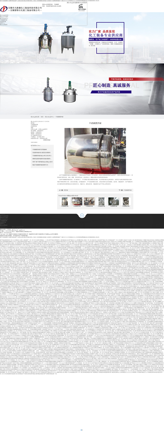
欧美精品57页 (31, 306)
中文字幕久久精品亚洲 (147, 315)
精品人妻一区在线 (140, 324)
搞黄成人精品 (143, 335)
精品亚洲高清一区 (35, 290)
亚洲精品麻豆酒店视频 (73, 283)
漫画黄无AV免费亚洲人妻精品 (21, 254)
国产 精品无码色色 (82, 244)
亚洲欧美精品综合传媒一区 (127, 330)
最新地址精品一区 (5, 297)
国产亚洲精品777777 (24, 286)
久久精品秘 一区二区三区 (63, 275)
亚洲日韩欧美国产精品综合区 (52, 252)
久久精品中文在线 (22, 343)
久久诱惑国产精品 (155, 243)
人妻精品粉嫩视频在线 (17, 323)
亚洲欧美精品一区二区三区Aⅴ (90, 364)
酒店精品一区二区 (82, 329)
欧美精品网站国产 (54, 255)
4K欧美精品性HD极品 (31, 327)
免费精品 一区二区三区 (77, 310)
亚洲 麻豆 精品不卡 (153, 241)
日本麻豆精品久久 (142, 372)
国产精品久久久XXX (19, 283)
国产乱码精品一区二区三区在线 (51, 369)
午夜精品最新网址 (59, 258)
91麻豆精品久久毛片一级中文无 (19, 307)
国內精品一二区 (65, 307)
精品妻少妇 (14, 373)
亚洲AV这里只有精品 (155, 249)
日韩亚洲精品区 (157, 260)
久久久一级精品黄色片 (120, 252)
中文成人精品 (153, 252)
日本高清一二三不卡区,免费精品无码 (95, 278)
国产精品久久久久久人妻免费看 (138, 363)
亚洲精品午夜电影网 (20, 338)
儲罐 (32, 127)
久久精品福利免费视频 (134, 337)
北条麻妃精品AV (145, 249)
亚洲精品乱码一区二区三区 (68, 324)
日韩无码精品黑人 (65, 369)
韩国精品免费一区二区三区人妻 (68, 260)
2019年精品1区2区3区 (126, 284)
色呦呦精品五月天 (158, 277)
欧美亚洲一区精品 (111, 353)
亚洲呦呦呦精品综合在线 (6, 283)
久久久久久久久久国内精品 (139, 301)
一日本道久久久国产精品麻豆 (133, 244)
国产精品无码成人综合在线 (38, 246)
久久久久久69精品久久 (96, 309)
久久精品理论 (138, 370)
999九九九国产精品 (98, 326)
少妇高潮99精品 (149, 277)
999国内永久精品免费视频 (136, 272)
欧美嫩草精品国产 (128, 367)
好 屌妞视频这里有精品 (125, 298)
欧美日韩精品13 (39, 347)
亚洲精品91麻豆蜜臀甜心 (80, 320)
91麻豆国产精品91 (45, 301)
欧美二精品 (148, 341)
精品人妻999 (108, 251)
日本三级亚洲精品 (108, 307)
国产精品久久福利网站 (114, 352)
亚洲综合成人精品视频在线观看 (60, 364)
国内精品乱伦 (64, 240)
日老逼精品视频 (75, 261)
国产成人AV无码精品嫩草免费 (72, 344)
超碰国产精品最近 (75, 275)
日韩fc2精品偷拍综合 (128, 292)
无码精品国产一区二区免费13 (116, 240)
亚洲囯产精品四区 (156, 341)
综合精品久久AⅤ (33, 303)
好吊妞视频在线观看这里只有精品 (106, 323)
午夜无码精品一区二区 (22, 303)
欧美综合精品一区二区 (132, 314)
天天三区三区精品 (40, 372)
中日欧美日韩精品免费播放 (113, 350)
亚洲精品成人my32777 (86, 292)
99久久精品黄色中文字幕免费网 (96, 320)
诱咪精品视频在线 (51, 314)
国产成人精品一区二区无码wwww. (76, 243)
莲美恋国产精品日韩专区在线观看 (73, 254)
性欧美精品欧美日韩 (108, 335)
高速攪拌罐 (3, 21)
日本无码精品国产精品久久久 (118, 318)
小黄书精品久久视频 (22, 364)
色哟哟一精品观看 (135, 290)
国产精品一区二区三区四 (100, 352)
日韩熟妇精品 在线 (149, 327)
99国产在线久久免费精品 (77, 369)
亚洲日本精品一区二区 (50, 347)
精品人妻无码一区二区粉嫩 (102, 270)
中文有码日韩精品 (153, 246)
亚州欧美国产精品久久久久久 (83, 358)
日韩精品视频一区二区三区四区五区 (66, 335)
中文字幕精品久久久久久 (92, 264)
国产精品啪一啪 (24, 332)
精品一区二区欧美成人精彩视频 (112, 303)
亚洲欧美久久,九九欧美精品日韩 (65, 361)
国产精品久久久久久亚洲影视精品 (23, 294)
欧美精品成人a (111, 337)
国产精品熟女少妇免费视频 (63, 284)
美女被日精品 (48, 355)
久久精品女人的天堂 (114, 255)
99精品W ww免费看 (29, 337)
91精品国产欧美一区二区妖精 (28, 272)
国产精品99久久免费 (23, 310)
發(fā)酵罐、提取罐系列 (37, 130)
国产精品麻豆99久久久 (80, 361)
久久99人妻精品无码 (152, 364)
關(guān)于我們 (4, 16)
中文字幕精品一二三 (118, 307)
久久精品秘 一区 (33, 307)
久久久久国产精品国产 (25, 304)
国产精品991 (23, 340)
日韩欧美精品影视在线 (36, 320)
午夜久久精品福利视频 (126, 275)
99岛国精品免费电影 (47, 261)
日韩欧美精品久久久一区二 (68, 358)
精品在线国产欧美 (12, 255)
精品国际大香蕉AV (158, 352)
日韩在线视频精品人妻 (59, 286)
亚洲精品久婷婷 (159, 297)
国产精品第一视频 (82, 338)
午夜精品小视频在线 (13, 304)
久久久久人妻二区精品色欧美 (18, 297)
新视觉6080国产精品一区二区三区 (66, 314)
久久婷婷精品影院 (70, 263)
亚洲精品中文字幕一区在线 (32, 352)
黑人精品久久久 (129, 254)
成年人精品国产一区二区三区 (28, 240)
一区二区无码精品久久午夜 (67, 252)
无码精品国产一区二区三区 (99, 346)
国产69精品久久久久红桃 (50, 332)
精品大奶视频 (78, 241)
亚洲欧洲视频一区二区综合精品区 (104, 290)
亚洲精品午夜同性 (42, 274)
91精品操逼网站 (146, 243)
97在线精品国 (28, 280)
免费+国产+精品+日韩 (90, 257)
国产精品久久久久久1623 (48, 241)
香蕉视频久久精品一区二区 (61, 318)
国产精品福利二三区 (63, 257)
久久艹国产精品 (130, 243)
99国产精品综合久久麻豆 (10, 300)
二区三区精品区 (100, 321)
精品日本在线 (16, 298)
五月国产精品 (65, 280)
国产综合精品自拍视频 (76, 364)
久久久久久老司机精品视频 (81, 274)
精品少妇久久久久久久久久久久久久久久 (106, 360)
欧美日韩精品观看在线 (9, 338)
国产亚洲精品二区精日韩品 (74, 323)
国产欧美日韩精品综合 (156, 294)
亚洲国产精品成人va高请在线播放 (153, 278)
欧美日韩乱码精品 (30, 283)
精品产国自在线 (136, 312)
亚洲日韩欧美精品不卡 (151, 289)
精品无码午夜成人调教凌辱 (84, 346)
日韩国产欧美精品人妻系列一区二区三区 (38, 344)
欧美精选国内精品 (133, 350)
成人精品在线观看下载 (42, 346)
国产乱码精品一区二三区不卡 (13, 370)
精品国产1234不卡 (50, 298)
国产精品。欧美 (96, 358)
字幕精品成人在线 (7, 254)
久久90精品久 (81, 278)
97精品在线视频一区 (68, 290)
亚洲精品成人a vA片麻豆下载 (37, 310)
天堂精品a (8, 355)
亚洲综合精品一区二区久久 (119, 264)
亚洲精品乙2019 (94, 330)
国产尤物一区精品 (83, 297)
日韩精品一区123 (107, 366)
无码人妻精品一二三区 (110, 326)
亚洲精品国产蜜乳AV (109, 355)
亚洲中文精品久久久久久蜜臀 (128, 303)
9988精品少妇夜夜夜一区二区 (8, 326)
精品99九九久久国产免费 (31, 258)
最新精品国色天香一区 (102, 294)
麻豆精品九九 (35, 314)
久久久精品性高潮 (130, 327)
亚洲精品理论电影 (101, 310)
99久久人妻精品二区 (146, 337)
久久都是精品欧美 (19, 277)
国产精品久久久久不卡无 (50, 277)
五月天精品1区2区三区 (10, 312)
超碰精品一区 (17, 367)
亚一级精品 (140, 318)
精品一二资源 (25, 361)
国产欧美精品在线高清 (121, 261)
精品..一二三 (71, 343)
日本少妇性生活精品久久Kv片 (11, 309)
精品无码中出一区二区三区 (87, 255)
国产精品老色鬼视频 (118, 289)
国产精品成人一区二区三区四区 (12, 269)
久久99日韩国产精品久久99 (37, 321)
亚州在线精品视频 (110, 349)
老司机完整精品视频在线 (154, 257)
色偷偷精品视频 (131, 357)
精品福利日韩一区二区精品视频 (92, 267)
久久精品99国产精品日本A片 (124, 326)
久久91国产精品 (70, 241)
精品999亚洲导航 (96, 340)
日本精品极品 (70, 247)
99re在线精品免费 (93, 297)
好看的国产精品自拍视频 (55, 264)
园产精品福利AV (30, 270)
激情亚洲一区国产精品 (46, 352)
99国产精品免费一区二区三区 (136, 323)
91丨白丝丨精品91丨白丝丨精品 (110, 267)
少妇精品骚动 (45, 353)
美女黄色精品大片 (92, 318)
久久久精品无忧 (102, 297)
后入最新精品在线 (87, 254)
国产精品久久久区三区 (56, 278)
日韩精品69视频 (130, 294)
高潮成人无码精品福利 (69, 300)
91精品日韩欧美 (157, 315)
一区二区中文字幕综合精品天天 (76, 317)
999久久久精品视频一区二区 (9, 318)
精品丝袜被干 (152, 357)
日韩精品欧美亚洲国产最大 (37, 360)
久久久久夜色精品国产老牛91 (78, 246)
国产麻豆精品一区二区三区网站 (95, 286)
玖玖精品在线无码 (64, 301)
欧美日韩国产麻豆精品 (73, 295)
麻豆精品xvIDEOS (147, 340)
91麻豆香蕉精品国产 (70, 363)
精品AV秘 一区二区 (44, 269)
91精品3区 (22, 258)
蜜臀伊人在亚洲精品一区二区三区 (33, 281)
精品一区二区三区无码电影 (142, 292)
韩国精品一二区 (6, 270)
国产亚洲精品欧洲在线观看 (18, 270)
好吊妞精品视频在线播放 (49, 361)
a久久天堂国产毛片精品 (34, 264)
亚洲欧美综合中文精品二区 (141, 254)
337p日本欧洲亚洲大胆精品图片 (136, 355)
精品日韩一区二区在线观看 (31, 366)
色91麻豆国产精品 (156, 266)
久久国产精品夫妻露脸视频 (99, 254)
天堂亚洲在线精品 (42, 370)
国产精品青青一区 (44, 295)
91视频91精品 (146, 240)
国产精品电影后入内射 (130, 307)
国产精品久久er (72, 240)
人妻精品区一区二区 (106, 361)
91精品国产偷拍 (149, 324)
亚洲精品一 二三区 (143, 257)
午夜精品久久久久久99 (121, 317)
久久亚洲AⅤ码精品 (69, 258)
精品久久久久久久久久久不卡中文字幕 (20, 246)
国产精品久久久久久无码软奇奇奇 (83, 340)
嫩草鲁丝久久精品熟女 (38, 294)
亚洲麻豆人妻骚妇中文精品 (20, 264)
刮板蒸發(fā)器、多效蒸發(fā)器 (39, 138)
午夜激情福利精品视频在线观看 (146, 314)
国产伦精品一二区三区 (104, 367)
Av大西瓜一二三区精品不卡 (44, 367)
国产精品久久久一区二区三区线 (89, 275)
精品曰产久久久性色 (71, 244)
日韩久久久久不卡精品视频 (44, 364)
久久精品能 (147, 366)
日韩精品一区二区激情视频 (142, 294)
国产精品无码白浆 (50, 310)
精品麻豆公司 (57, 324)
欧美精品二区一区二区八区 (42, 289)
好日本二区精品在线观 (21, 247)
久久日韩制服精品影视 (23, 295)
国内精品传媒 (39, 373)
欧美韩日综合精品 (83, 289)
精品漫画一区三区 (52, 257)
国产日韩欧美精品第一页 (50, 373)
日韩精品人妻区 (95, 370)
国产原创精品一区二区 (84, 350)
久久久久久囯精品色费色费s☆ (64, 287)
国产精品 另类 (59, 254)
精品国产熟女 (50, 258)
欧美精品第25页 (73, 297)
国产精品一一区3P (131, 318)
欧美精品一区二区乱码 (130, 306)
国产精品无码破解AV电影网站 (100, 283)
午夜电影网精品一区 (91, 298)
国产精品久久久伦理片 (21, 284)
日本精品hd (113, 300)
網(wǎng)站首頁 (4, 15)
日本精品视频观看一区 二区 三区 (155, 264)
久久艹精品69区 (15, 340)
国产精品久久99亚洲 (81, 286)
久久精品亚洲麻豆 (122, 297)
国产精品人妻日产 (110, 295)
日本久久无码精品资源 (12, 341)
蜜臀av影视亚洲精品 (144, 280)
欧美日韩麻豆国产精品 (6, 266)
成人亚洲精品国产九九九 (56, 344)
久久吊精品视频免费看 (157, 329)
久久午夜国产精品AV (36, 353)
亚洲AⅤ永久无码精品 (116, 241)
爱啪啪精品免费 (136, 361)
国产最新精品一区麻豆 (115, 283)
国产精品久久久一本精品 (100, 312)
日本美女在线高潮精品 (12, 369)
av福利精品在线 (69, 320)
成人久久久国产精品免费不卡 (18, 292)
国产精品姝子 (18, 372)
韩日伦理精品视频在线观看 (123, 287)
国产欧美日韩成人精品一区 (31, 251)
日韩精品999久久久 (129, 343)
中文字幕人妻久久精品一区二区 (36, 341)
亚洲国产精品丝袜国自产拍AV (102, 241)
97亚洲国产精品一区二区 (10, 310)
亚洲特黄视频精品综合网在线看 (8, 358)
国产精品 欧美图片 (99, 280)
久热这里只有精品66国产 (45, 297)
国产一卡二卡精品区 (43, 338)
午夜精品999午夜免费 (72, 251)
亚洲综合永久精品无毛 (108, 363)
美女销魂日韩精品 (77, 287)
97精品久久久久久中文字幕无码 (102, 284)
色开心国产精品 (104, 301)
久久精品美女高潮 (70, 286)
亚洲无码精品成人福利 (86, 306)
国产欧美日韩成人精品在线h (22, 321)
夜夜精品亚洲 (49, 270)
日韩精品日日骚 (49, 267)
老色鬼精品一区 (142, 295)
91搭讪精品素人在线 (37, 369)
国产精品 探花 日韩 (135, 309)
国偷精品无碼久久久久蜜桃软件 (114, 306)
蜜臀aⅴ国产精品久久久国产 (30, 349)
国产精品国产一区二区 (87, 352)
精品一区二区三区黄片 (88, 284)
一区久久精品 (148, 283)
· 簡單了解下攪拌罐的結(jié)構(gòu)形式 (42, 161)
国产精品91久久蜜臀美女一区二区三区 (59, 315)
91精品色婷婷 (72, 329)
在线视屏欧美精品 (158, 287)
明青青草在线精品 (57, 355)
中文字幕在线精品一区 (43, 255)
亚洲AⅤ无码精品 (65, 246)
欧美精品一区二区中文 (105, 315)
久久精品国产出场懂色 (120, 335)
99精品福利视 (76, 330)
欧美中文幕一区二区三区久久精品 (135, 277)
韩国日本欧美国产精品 (100, 261)
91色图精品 (62, 263)
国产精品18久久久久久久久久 (64, 309)
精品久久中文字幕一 (72, 357)
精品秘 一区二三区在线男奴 (141, 310)
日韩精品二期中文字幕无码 (7, 314)
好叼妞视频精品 (90, 290)
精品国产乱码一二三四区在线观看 (42, 323)
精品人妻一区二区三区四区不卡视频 (25, 347)
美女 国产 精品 (148, 323)
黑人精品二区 (66, 372)
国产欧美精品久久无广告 (44, 340)
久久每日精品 (158, 332)
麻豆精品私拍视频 (106, 272)
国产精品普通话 (53, 289)
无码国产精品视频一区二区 (9, 352)
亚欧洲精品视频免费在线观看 (135, 251)
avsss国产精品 (94, 315)
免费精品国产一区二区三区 (78, 264)
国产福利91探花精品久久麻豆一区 (45, 272)
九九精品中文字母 (9, 344)
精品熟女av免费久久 (108, 343)
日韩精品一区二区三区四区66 (128, 352)
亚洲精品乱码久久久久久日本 (35, 247)
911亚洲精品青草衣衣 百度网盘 (69, 327)
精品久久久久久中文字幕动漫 (78, 298)
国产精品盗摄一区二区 (81, 300)
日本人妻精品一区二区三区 (73, 269)
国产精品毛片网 (149, 369)
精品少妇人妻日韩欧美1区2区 (65, 277)
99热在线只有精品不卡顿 (129, 338)
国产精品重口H (150, 295)
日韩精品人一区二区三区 (120, 286)
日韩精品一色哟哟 (53, 343)
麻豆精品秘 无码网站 (55, 307)
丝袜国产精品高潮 (110, 320)
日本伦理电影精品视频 (32, 317)
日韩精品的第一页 (141, 303)
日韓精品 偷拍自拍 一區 (116, 347)
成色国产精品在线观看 (132, 246)
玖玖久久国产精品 (105, 358)
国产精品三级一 (34, 269)
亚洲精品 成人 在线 (42, 343)
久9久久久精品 (145, 312)
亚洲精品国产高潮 (112, 346)
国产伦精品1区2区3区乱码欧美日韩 (141, 269)
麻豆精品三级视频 (134, 260)
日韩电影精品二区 (29, 277)
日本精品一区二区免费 (113, 246)
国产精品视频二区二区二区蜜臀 (97, 269)
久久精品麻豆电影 (126, 281)
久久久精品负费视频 (50, 309)
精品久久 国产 (21, 352)
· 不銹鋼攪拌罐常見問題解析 (39, 149)
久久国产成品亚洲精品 (86, 283)
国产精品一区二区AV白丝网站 (141, 255)
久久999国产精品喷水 (30, 312)
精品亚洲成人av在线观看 (105, 274)
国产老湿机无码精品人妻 (67, 294)
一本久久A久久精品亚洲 (99, 306)
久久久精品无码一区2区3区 (149, 367)
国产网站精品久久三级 (133, 360)
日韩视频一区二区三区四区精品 (60, 297)
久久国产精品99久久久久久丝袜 (115, 312)
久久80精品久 (16, 240)
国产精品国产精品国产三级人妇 (117, 294)
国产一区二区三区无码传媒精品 (63, 304)
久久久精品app (71, 266)
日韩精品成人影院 (5, 353)
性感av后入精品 (158, 324)
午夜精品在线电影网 (103, 372)
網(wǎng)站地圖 (72, 3)
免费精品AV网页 (23, 309)
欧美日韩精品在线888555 (54, 274)
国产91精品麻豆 (64, 370)
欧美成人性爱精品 (155, 240)
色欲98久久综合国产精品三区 (99, 240)
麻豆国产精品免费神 (48, 320)
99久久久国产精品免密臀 (109, 309)
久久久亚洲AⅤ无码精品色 (98, 304)
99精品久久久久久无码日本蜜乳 (78, 301)
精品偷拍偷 (146, 251)
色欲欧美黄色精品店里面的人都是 (58, 357)
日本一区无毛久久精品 (12, 275)
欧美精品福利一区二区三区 (116, 301)
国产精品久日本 (32, 255)
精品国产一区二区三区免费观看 (149, 361)
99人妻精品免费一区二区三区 (25, 300)
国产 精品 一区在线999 (18, 327)
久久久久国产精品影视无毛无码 (27, 346)
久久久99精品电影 (69, 303)
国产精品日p (146, 326)
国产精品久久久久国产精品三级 (145, 297)
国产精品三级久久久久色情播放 (108, 277)
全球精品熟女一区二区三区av (45, 249)
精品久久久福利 (45, 290)
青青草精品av (3, 330)
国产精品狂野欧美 (51, 335)
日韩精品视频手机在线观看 (130, 274)
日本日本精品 (153, 251)
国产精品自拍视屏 (118, 343)
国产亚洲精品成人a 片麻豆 (146, 350)
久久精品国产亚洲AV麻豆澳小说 (113, 257)
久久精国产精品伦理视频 (136, 366)
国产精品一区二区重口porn (87, 344)
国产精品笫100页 (128, 289)
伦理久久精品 (36, 301)
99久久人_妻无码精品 (75, 307)
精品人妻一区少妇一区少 (73, 270)
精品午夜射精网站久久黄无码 (129, 283)
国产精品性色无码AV (89, 360)
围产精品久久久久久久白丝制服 (96, 349)
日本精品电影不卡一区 (16, 333)
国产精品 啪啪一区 (114, 314)
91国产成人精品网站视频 (56, 333)
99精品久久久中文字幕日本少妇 (122, 290)
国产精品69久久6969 (158, 283)
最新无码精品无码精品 (83, 353)
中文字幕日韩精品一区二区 (39, 287)
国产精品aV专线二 (15, 261)
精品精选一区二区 (83, 367)
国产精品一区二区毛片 (96, 341)
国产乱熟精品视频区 (106, 266)
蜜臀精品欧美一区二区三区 (144, 307)
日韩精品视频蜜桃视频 (26, 363)
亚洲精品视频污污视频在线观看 (113, 280)
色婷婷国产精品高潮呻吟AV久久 (115, 254)
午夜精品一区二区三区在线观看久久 (48, 366)
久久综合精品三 (16, 335)
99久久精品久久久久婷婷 (11, 357)
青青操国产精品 (54, 301)
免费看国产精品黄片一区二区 (114, 338)
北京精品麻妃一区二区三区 (53, 246)
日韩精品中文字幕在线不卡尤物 (81, 309)
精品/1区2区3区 (102, 263)
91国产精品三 (12, 290)
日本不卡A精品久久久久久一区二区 (129, 358)
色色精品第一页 (148, 272)
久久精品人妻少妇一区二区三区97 (93, 343)
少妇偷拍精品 (90, 329)
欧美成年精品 (31, 373)
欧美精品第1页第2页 (59, 320)
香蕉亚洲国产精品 (16, 355)
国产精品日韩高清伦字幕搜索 (63, 310)
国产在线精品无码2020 (6, 274)
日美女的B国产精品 (131, 341)
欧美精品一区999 (136, 298)
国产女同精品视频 (149, 346)
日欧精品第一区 (115, 358)
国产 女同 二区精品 (39, 350)
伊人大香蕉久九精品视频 (92, 260)
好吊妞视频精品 (25, 320)
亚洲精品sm (150, 330)
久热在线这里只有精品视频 (56, 292)
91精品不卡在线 (38, 277)
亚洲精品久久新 (145, 344)
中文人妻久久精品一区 (156, 292)
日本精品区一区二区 (42, 326)
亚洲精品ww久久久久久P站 (87, 280)
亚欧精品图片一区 (74, 280)
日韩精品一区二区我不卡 (11, 257)
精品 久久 (133, 281)
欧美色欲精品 (115, 361)
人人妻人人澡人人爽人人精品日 (114, 292)
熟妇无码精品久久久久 (11, 260)
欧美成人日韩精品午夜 (107, 289)
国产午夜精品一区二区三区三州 (142, 329)
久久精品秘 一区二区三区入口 (84, 363)
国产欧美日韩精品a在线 (58, 340)
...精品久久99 (20, 312)
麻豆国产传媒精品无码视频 (9, 364)
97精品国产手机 (51, 287)
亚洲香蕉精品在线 (122, 360)
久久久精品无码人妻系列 (24, 369)
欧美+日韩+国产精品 (39, 300)
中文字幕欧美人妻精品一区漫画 (124, 320)
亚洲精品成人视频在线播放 (41, 315)
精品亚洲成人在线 (85, 370)
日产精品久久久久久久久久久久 (147, 358)
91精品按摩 (122, 246)
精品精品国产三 (126, 280)
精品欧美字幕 (134, 280)
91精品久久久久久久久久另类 (47, 284)
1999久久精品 (157, 370)
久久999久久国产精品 (88, 241)
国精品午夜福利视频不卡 (133, 252)
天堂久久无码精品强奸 (9, 247)
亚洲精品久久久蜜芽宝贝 (136, 278)
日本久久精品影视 (75, 306)
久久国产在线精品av (41, 266)
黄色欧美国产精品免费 (100, 246)
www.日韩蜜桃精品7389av (14, 361)
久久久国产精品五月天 (42, 263)
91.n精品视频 (52, 317)
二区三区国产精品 (68, 337)
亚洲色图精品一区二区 (104, 298)
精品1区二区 (126, 309)
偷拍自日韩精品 (32, 243)
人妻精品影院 (10, 277)
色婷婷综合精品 (131, 270)
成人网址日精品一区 (107, 341)
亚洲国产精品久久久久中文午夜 (98, 333)
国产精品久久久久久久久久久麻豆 (54, 360)
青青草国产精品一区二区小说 (14, 349)
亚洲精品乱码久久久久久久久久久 (9, 306)
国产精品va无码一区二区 (121, 340)
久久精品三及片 (140, 327)
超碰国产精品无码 (60, 241)
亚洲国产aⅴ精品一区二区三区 (98, 353)
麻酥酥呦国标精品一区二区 (42, 337)
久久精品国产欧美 (99, 329)
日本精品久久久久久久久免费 (25, 324)
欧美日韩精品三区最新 (15, 350)
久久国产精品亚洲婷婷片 (10, 301)
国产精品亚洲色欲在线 (121, 355)
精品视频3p (24, 355)
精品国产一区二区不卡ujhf (96, 335)
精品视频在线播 (120, 300)
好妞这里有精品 (66, 264)
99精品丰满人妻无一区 (43, 243)
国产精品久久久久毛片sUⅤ (93, 272)
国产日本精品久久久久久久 (25, 301)
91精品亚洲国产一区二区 (146, 353)
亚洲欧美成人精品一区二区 (84, 240)
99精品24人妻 (123, 251)
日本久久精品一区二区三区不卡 (58, 295)
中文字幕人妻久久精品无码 (41, 244)
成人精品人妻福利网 (87, 326)
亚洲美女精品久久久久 (60, 270)
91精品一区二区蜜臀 (33, 284)
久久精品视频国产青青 (129, 347)
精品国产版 (102, 243)
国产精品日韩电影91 (54, 240)
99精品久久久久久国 (62, 317)
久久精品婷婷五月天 (20, 314)
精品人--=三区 (63, 266)
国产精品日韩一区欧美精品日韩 (125, 346)
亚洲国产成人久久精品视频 (122, 363)
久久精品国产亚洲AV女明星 (76, 257)
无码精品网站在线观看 (130, 304)
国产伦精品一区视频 (32, 338)
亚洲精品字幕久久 (152, 335)
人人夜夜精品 (110, 263)
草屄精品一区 (135, 258)
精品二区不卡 (11, 347)
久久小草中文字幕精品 (133, 335)
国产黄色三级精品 (111, 243)
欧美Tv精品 (16, 363)
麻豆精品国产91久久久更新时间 (57, 244)
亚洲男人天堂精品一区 (145, 300)
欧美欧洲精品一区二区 (124, 344)
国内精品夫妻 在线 (27, 333)
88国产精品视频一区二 (129, 241)
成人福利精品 (140, 263)
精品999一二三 (112, 287)
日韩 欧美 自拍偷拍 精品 (71, 350)
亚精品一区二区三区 (110, 321)
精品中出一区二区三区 (105, 330)
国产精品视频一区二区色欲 (7, 278)
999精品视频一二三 (79, 247)
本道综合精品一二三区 (113, 275)
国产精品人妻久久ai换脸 (155, 312)
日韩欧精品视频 (24, 298)
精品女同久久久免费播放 (81, 303)
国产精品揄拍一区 (110, 278)
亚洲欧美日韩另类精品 (6, 298)
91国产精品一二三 (90, 337)
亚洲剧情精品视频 (62, 341)
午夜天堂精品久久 (86, 304)
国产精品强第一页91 (74, 255)
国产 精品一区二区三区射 (27, 261)
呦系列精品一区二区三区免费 (151, 333)
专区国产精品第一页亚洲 (101, 255)
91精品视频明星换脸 (120, 263)
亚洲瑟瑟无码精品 (7, 329)
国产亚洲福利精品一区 (82, 335)
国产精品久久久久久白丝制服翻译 (102, 369)
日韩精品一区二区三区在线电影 (27, 357)
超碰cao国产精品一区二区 (82, 252)
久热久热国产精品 (98, 355)
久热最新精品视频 (76, 347)
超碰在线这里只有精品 (121, 337)
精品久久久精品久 (59, 272)
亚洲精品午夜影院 (93, 263)
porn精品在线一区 (52, 306)
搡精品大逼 (120, 329)
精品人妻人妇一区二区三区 (100, 287)
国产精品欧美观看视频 (139, 320)
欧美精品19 (139, 352)
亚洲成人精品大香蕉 (75, 284)
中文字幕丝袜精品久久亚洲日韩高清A (20, 353)
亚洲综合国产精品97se (111, 329)
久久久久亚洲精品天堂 (128, 324)
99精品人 (28, 314)
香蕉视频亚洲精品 (7, 241)
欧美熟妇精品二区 (158, 304)
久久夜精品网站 (139, 343)
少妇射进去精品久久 (7, 287)
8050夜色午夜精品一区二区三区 (41, 333)
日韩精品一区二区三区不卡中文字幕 (20, 360)
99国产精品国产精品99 (81, 314)
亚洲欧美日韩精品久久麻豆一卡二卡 (97, 281)
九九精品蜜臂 (67, 360)
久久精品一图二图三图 (14, 249)
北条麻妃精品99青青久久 (56, 337)
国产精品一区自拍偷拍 (35, 254)
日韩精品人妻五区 (26, 335)
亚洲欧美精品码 (147, 318)
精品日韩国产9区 (144, 252)
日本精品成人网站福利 (55, 338)
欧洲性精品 (7, 323)
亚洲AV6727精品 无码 (122, 321)
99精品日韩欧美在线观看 (48, 304)
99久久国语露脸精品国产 (48, 254)
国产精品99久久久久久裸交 (20, 266)
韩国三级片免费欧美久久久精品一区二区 (98, 244)
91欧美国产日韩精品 (26, 350)
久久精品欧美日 (88, 369)
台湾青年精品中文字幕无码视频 (35, 252)
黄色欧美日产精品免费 (93, 249)
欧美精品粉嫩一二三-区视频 (25, 260)
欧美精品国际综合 (22, 255)
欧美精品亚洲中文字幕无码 (62, 298)
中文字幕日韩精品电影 (90, 310)
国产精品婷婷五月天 (139, 289)
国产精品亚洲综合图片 (87, 355)
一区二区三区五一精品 (84, 315)
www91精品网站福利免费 (106, 249)
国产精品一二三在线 (63, 329)
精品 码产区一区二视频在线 (106, 258)
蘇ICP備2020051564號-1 (65, 234)
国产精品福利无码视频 (109, 317)
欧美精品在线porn (124, 333)
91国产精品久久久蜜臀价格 (87, 270)
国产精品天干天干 (103, 314)
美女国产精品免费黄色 (76, 321)
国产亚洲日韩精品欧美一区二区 (115, 310)
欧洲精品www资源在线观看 (91, 258)
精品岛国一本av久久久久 (20, 344)
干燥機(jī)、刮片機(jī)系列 (37, 137)
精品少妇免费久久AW (64, 289)
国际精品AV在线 (53, 326)
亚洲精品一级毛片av (131, 263)
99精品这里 (12, 284)
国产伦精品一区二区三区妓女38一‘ (121, 369)
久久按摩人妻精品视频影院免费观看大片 (142, 287)
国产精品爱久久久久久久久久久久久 (13, 337)
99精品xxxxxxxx (79, 258)
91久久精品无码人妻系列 (135, 340)
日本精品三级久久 (141, 270)
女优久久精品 (110, 261)
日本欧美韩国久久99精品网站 (20, 274)
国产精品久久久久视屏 (54, 358)
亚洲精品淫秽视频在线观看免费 (53, 300)
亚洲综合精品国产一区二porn (56, 363)
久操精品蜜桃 (48, 280)
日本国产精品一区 (80, 266)
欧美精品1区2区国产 (158, 272)
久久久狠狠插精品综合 (79, 337)
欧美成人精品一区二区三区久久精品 (151, 244)
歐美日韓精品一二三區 (43, 240)
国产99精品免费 (65, 321)
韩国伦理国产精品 (34, 295)
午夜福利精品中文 (48, 318)
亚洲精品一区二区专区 (103, 347)
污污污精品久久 (77, 332)
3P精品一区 (160, 357)
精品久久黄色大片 (121, 243)
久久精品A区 (44, 358)
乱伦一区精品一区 (94, 274)
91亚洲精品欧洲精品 (51, 341)
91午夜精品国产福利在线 (126, 255)
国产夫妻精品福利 (147, 352)
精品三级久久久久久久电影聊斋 (147, 261)
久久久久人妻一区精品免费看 (155, 281)
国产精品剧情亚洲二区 (6, 240)
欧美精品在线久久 (120, 349)
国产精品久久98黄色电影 (142, 357)
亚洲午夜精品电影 (51, 312)
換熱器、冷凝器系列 (36, 132)
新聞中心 (2, 23)
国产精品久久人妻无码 (29, 372)
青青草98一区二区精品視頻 (87, 261)
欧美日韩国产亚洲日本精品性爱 (148, 360)
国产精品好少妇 (17, 287)
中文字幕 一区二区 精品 (118, 327)
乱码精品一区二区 (85, 330)
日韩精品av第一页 (79, 267)
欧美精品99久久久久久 (60, 251)
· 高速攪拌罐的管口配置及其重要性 (41, 152)
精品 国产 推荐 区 (92, 300)
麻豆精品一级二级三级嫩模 (154, 301)
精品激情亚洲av (77, 304)
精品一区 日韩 (115, 330)
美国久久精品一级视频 (68, 274)
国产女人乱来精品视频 (104, 318)
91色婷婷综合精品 (19, 280)
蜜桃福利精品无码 (104, 370)
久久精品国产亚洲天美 (22, 326)
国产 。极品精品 (33, 274)
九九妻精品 (153, 280)
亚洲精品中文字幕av (43, 317)
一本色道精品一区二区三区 (98, 350)
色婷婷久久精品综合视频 (108, 340)
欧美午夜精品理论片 (55, 353)
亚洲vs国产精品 (120, 353)
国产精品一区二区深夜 (18, 366)
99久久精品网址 (153, 349)
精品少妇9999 (20, 281)
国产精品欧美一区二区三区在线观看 (122, 364)
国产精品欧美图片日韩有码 (70, 367)
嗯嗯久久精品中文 (49, 247)
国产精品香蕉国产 (114, 370)
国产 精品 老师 (102, 252)
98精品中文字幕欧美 (147, 370)
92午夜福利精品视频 (74, 370)
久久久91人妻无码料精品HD (9, 324)
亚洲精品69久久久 (22, 318)
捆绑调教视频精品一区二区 (93, 266)
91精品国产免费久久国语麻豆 (45, 349)
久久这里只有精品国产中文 (74, 326)
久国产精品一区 (6, 340)
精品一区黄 (138, 243)
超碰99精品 (98, 344)
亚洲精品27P (29, 292)
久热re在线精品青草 (10, 303)
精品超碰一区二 (57, 280)
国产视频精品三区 (115, 247)
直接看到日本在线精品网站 (154, 290)
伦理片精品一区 (151, 303)
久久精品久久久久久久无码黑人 (88, 295)
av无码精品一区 (25, 367)
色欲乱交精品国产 (139, 346)
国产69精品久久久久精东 (10, 315)
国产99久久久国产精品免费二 (61, 249)
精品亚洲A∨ (100, 332)
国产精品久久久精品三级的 (96, 303)
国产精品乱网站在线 (151, 270)
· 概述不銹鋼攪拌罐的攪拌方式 (40, 165)
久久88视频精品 (100, 257)
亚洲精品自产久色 (60, 350)
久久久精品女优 (63, 283)
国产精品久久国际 (131, 349)
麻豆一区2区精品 (91, 338)
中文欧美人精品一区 (11, 243)
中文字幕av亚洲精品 (44, 330)
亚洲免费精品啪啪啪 (80, 290)
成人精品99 (119, 309)
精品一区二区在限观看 (103, 300)
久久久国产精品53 (74, 249)
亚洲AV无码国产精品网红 (143, 247)
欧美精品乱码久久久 (101, 337)
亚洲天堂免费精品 (129, 310)
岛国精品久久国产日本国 (40, 257)
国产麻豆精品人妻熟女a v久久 (109, 344)
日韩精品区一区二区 (80, 272)
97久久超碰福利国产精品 (145, 260)
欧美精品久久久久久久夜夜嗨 (129, 372)
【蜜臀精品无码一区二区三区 (8, 289)
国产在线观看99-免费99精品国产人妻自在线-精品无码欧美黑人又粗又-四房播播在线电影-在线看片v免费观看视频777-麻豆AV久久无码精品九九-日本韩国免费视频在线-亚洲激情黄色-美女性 (49, 0)
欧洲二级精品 (107, 332)
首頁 (42, 116)
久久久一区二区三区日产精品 (37, 298)
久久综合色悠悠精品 (93, 314)
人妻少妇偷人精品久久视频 (139, 364)
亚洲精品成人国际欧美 (23, 358)
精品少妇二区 (124, 350)
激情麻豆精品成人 (37, 275)
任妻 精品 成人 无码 (97, 307)
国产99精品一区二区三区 (39, 260)
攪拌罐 (32, 123)
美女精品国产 (8, 363)
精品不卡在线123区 (129, 240)
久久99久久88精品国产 (155, 254)
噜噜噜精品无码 (83, 251)
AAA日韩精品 (15, 258)
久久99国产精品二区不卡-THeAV (71, 355)
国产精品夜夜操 (12, 281)
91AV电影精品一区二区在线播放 (144, 321)
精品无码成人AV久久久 (142, 349)
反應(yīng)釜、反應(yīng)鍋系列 (39, 129)
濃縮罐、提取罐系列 (36, 133)
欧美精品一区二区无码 (54, 327)
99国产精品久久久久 (28, 244)
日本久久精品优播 (18, 241)
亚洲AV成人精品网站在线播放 (46, 303)
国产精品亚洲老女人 (114, 372)
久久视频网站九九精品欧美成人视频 (102, 327)
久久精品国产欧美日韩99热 (26, 257)
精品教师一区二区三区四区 (15, 330)
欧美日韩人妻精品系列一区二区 (122, 258)
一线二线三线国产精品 (156, 306)
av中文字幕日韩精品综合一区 (16, 251)
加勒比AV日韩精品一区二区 (153, 284)
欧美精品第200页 (32, 343)
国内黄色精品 (138, 240)
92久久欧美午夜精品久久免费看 (28, 249)
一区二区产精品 (93, 252)
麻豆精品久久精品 (90, 247)
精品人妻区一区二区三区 (55, 346)
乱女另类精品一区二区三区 (41, 292)
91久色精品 (33, 286)
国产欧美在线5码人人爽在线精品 (148, 267)
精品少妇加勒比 (158, 330)
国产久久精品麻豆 (132, 297)
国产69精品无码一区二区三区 (117, 244)
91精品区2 (38, 283)
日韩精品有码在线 (152, 372)
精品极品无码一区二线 (76, 372)
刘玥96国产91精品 (143, 246)
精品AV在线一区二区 (156, 366)
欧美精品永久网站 (109, 286)
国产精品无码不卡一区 (54, 370)
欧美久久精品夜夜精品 (113, 333)
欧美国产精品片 (27, 241)
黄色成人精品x (127, 269)
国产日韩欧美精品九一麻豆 (132, 353)
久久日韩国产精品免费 (77, 360)
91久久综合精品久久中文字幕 (30, 330)
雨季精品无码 (141, 283)
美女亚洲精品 (128, 312)
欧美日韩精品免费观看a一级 (64, 312)
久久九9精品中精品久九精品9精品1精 (64, 267)
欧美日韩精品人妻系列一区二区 (121, 366)
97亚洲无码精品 (132, 286)
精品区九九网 (110, 252)
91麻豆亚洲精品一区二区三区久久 (131, 332)
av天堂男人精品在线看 (140, 264)
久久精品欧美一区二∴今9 (93, 277)
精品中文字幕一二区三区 (92, 243)
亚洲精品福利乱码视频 (82, 324)
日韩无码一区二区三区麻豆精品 (61, 261)
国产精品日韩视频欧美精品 (107, 260)
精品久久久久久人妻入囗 (89, 321)
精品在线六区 (84, 269)
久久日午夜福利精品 (135, 344)
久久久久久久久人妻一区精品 (44, 286)
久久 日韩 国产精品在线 (147, 298)
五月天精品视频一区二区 (19, 252)
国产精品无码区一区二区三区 (58, 269)
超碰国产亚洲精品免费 (106, 264)
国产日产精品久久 (36, 304)
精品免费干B (99, 366)
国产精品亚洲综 (31, 263)
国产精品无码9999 (59, 303)
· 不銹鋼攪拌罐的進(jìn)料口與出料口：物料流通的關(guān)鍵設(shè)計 (42, 155)
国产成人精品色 (19, 278)
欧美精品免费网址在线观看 (88, 366)
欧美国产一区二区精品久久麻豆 (36, 355)
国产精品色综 (75, 312)
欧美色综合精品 (116, 284)
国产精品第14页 (118, 324)
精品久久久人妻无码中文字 (50, 281)
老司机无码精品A (49, 350)
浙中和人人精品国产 (57, 367)
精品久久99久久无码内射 (136, 333)
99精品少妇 (14, 343)
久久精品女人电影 (37, 241)
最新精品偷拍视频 (58, 349)
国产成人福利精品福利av (56, 290)
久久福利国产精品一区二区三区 (118, 270)
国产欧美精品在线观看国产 (15, 244)
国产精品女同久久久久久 (65, 366)
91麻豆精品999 (101, 295)
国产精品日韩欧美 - (69, 349)
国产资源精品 (94, 372)
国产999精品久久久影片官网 (88, 347)
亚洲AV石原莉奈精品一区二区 (29, 370)
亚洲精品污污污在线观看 (105, 364)
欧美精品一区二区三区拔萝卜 (82, 341)
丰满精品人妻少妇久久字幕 (88, 323)
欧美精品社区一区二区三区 (70, 346)
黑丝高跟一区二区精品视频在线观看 (31, 329)
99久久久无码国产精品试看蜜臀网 (78, 281)
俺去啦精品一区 (102, 275)
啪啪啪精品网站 (17, 329)
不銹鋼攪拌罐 (3, 20)
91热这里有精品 (64, 255)
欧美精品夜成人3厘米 (151, 355)
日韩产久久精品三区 (137, 326)
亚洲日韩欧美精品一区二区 (119, 266)
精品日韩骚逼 (152, 310)
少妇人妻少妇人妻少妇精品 (46, 251)
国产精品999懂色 (28, 315)
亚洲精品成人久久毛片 (95, 357)
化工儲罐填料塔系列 (36, 135)
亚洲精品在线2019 (101, 338)
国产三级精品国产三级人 (25, 275)
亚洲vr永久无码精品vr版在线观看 (148, 258)
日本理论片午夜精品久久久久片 (58, 243)
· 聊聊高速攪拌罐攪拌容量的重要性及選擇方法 (42, 158)
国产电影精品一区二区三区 (39, 335)
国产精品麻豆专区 (134, 267)
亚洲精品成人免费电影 (6, 327)
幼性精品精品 (86, 372)
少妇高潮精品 (74, 289)
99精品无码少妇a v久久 (79, 277)
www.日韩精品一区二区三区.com (146, 274)
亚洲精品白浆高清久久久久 (134, 266)
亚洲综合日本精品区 (42, 327)
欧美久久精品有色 (69, 272)
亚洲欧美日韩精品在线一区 (64, 347)
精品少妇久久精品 (21, 263)
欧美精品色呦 (41, 267)
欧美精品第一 (42, 258)
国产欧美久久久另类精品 (36, 361)
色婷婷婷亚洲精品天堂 (82, 263)
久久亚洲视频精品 (117, 274)
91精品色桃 (157, 298)
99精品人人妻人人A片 (32, 297)
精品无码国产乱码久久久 (142, 306)
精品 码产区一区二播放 (53, 260)
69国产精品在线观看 (19, 317)
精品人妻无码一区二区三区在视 (49, 283)
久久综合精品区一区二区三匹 (73, 352)
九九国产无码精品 (28, 323)
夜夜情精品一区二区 (63, 281)
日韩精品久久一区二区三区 (127, 370)
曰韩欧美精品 (132, 321)
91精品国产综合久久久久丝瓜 (49, 329)
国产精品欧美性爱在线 (141, 330)
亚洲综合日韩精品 (41, 312)
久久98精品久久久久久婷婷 (120, 249)
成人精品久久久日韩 (32, 340)
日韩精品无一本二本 (40, 270)
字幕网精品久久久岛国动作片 (52, 294)
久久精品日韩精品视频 (59, 352)
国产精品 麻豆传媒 (116, 332)
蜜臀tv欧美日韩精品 (53, 263)
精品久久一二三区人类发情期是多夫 (43, 324)
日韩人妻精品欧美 (11, 263)
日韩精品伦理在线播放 (141, 241)
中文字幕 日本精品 (83, 357)
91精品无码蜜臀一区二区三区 (10, 346)
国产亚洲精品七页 (7, 264)
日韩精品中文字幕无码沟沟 (69, 338)
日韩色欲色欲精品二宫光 (81, 349)
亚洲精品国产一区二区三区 (85, 327)
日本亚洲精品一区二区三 (137, 369)
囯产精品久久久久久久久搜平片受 (120, 272)
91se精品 (81, 333)
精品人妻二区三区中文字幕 (71, 333)
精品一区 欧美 (127, 301)
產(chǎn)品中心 (4, 18)
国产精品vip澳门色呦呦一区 (65, 332)
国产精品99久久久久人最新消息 (53, 372)
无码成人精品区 (25, 269)
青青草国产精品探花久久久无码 (114, 269)
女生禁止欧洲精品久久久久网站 (71, 292)
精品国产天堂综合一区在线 (106, 324)
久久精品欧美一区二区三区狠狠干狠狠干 (85, 294)
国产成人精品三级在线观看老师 (94, 317)
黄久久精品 (144, 290)
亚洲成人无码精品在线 (117, 367)
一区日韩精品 (115, 251)
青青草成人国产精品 (22, 243)
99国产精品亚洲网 (27, 287)
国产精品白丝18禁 (97, 363)
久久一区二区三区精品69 (143, 286)
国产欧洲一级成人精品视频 (130, 257)
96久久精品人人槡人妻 (41, 306)
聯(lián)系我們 (82, 3)
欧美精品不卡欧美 (22, 373)
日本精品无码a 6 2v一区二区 (52, 321)
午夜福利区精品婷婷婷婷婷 (102, 247)
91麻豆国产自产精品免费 (139, 284)
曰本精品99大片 (76, 366)
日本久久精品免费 (93, 324)
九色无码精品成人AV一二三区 (40, 363)
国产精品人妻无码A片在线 (122, 260)
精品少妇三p (83, 249)
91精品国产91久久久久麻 (93, 361)
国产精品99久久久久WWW (70, 278)
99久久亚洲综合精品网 (60, 247)
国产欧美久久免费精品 (94, 289)
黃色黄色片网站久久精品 (86, 312)
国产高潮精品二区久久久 (114, 281)
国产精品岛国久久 (124, 267)
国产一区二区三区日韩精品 (31, 278)
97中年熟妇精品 (155, 247)
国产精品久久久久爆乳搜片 (142, 347)
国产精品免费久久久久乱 (132, 300)
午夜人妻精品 (53, 330)
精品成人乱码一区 (121, 357)
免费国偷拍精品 (22, 306)
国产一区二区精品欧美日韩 (89, 332)
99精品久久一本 (33, 326)
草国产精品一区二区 (44, 278)
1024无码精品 (140, 341)
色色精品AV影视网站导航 (118, 315)
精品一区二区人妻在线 (151, 263)
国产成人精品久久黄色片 (23, 290)
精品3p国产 (9, 252)
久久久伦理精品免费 (133, 261)
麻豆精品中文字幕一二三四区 (35, 318)
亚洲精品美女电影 (141, 281)
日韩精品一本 (44, 264)
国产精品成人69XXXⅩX (121, 323)
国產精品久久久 (81, 260)
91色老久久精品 (74, 315)
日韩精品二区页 (69, 340)
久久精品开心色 (119, 304)
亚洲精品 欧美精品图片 (99, 292)
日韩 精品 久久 (137, 367)
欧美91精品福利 (4, 284)
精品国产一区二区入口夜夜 (12, 272)
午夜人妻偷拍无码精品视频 (36, 332)
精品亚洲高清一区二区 (134, 249)
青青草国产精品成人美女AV (132, 315)
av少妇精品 (70, 341)
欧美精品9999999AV (35, 358)
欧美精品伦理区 (143, 317)
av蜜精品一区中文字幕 (63, 306)
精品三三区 (87, 333)
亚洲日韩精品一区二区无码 (30, 267)
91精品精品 (33, 367)
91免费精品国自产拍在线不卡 (69, 353)
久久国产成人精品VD (43, 307)
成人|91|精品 (43, 314)
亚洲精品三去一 (15, 332)
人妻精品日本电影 (63, 343)
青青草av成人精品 (93, 367)
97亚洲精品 (21, 315)
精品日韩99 (122, 314)
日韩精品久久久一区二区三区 (128, 247)
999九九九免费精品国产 (93, 301)
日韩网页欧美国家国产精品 (59, 323)
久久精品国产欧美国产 (39, 280)
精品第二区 (130, 264)
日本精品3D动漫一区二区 (147, 332)
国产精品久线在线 (17, 267)
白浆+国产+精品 (114, 298)
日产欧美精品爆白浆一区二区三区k (78, 318)
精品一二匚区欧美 (146, 266)
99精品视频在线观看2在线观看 (37, 309)
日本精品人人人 (159, 295)
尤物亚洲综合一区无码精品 (108, 357)
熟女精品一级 (31, 266)
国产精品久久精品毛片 (142, 338)
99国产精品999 (79, 343)
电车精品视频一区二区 (53, 266)
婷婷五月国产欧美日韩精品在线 (96, 251)
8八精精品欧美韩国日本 (157, 326)
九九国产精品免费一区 (152, 320)
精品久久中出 (38, 261)
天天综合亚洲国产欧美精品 (65, 330)
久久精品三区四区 (112, 297)
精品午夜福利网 (110, 304)
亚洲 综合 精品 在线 (133, 317)
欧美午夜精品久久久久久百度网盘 (141, 275)
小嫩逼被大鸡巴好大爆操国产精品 (25, 289)
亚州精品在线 (90, 246)
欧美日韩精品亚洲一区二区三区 (144, 304)
